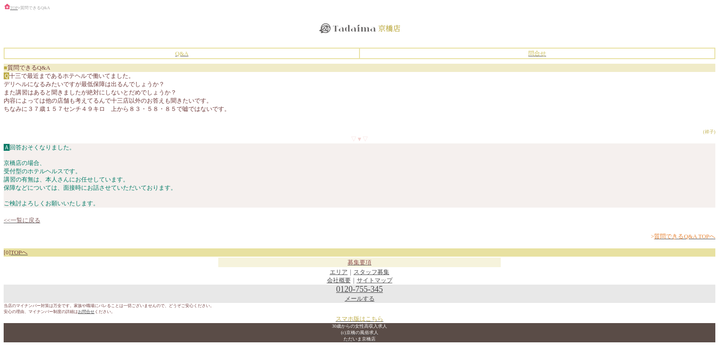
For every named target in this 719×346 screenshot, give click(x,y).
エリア (339, 272)
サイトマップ (375, 280)
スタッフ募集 (371, 272)
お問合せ (86, 311)
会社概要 (339, 280)
